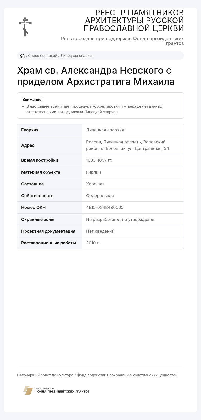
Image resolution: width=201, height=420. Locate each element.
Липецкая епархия (77, 55)
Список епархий (42, 55)
